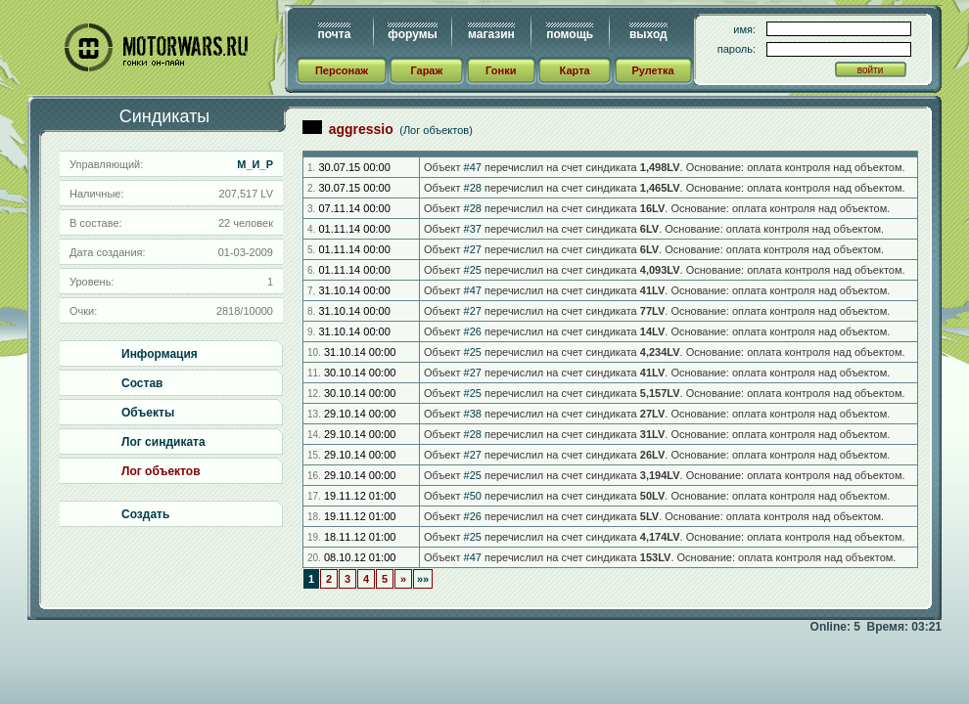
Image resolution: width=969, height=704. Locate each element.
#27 (473, 249)
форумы (412, 34)
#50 (473, 496)
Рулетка (652, 70)
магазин (491, 34)
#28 (473, 188)
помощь (569, 34)
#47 (473, 167)
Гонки (500, 70)
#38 (473, 413)
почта (334, 34)
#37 (473, 229)
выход (648, 34)
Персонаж (341, 70)
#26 (473, 331)
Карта (575, 70)
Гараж (426, 70)
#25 (473, 270)
